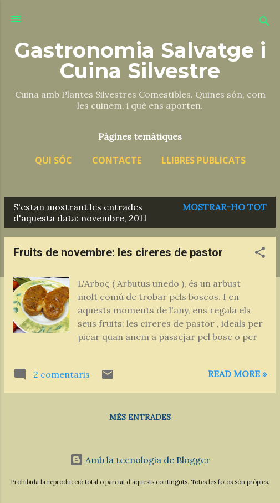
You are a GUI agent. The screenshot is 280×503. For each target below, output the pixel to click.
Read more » (237, 373)
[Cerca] (264, 22)
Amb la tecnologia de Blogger (140, 459)
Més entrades (140, 417)
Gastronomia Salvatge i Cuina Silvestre (140, 60)
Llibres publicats (203, 160)
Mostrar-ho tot (224, 206)
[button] (260, 254)
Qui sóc (53, 160)
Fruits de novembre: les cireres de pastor (118, 252)
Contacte (116, 160)
